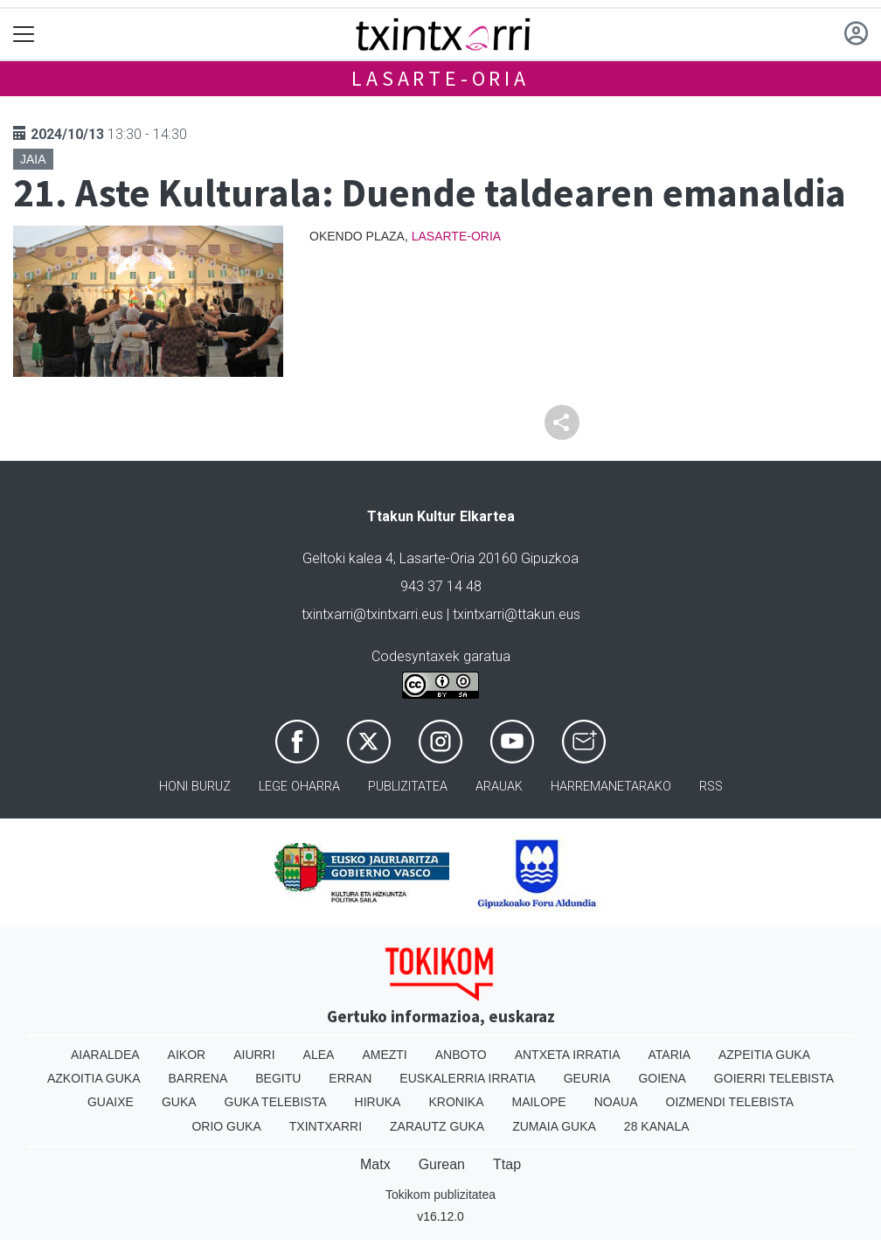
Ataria (669, 1055)
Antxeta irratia (568, 1055)
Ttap (507, 1164)
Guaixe (110, 1102)
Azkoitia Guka (94, 1078)
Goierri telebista (774, 1078)
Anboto (461, 1055)
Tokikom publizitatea (440, 1195)
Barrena (198, 1078)
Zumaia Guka (554, 1126)
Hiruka (378, 1102)
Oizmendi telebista (730, 1102)
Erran (350, 1078)
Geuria (587, 1078)
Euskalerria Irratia (467, 1078)
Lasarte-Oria (440, 78)
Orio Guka (225, 1126)
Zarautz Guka (437, 1126)
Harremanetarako (611, 786)
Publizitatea (407, 786)
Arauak (499, 786)
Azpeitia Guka (764, 1055)
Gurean (442, 1164)
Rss (711, 786)
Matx (375, 1164)
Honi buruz (195, 786)
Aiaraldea (105, 1055)
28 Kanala (657, 1126)
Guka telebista (276, 1102)
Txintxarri (325, 1126)
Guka (179, 1102)
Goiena (661, 1078)
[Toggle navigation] (24, 34)
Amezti (384, 1055)
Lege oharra (299, 786)
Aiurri (253, 1055)
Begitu (278, 1078)
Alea (319, 1055)
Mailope (538, 1102)
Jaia (33, 159)
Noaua (616, 1102)
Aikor (187, 1055)
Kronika (455, 1102)
